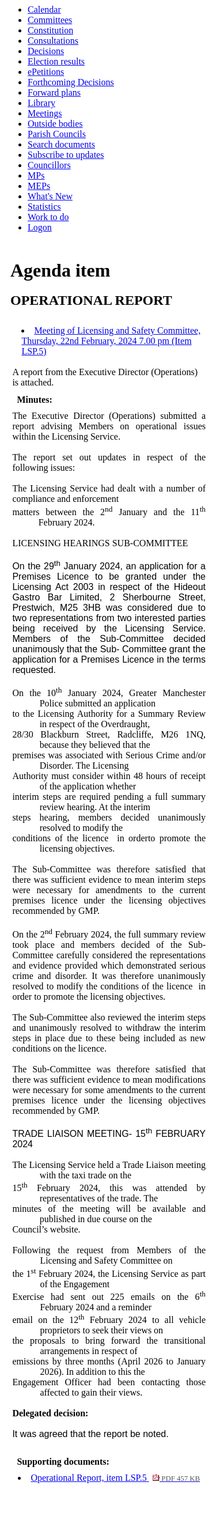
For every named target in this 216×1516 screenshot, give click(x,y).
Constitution (50, 30)
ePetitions (46, 72)
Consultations (53, 41)
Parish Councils (57, 134)
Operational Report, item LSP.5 (115, 1478)
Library (41, 103)
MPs (36, 175)
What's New (50, 196)
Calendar (44, 9)
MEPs (39, 186)
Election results (56, 61)
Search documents (61, 144)
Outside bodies (55, 123)
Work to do (48, 217)
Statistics (44, 206)
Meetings (45, 113)
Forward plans (54, 92)
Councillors (49, 165)
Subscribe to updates (66, 155)
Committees (50, 20)
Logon (40, 227)
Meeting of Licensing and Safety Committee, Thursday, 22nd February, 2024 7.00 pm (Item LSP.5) (110, 341)
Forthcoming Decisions (71, 82)
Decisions (46, 51)
